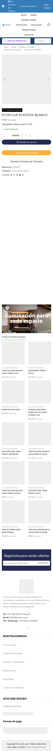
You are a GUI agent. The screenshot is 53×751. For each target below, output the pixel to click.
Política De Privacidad (13, 653)
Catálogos (36, 25)
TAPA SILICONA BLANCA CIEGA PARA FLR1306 (38, 531)
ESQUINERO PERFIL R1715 (37, 372)
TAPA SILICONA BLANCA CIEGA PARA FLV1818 (38, 453)
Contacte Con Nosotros (13, 687)
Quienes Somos (28, 20)
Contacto (29, 35)
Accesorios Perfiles (32, 50)
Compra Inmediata (28, 152)
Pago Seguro (8, 679)
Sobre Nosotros (10, 670)
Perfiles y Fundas (27, 47)
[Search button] (48, 40)
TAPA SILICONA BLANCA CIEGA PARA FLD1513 (12, 492)
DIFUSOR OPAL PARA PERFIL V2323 (37, 492)
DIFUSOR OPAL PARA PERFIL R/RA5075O (11, 453)
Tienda (33, 15)
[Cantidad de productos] (26, 135)
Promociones (29, 30)
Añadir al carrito (28, 142)
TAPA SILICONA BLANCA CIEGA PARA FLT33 (12, 372)
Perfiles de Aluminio (12, 50)
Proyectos (21, 25)
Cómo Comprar (10, 645)
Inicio (23, 15)
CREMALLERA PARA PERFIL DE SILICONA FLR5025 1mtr (37, 412)
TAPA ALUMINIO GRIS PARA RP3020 (11, 531)
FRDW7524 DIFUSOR (11, 410)
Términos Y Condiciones (13, 662)
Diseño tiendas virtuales (35, 747)
